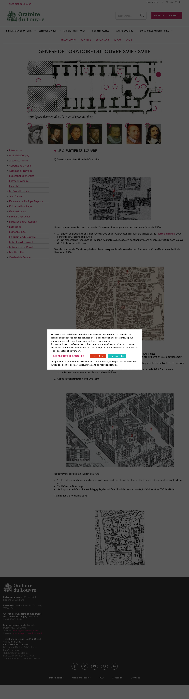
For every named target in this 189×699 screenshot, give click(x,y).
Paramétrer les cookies (68, 356)
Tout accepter (116, 356)
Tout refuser (97, 356)
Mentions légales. (109, 364)
